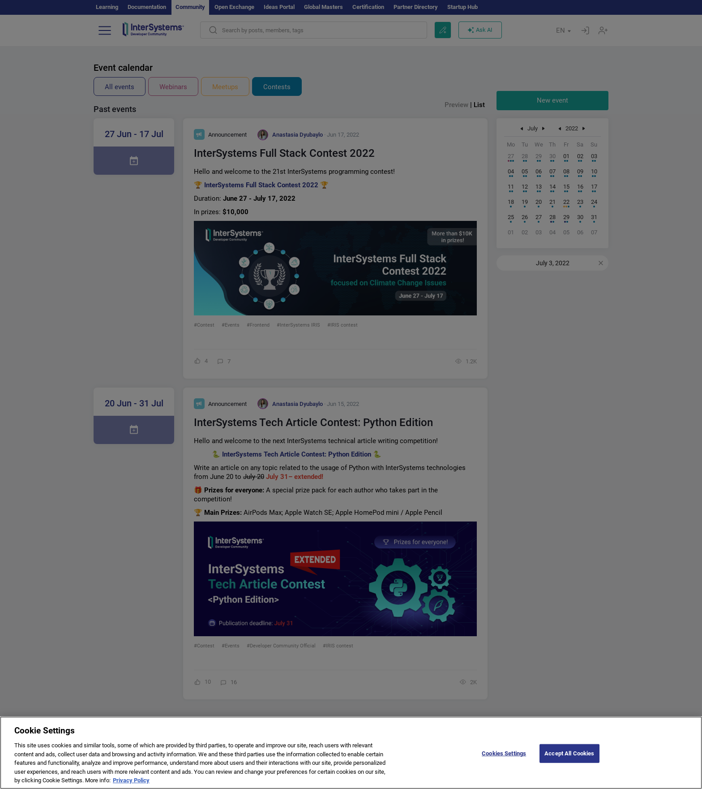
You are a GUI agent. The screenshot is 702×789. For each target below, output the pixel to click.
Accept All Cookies (569, 758)
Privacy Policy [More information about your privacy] (131, 785)
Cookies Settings (504, 758)
